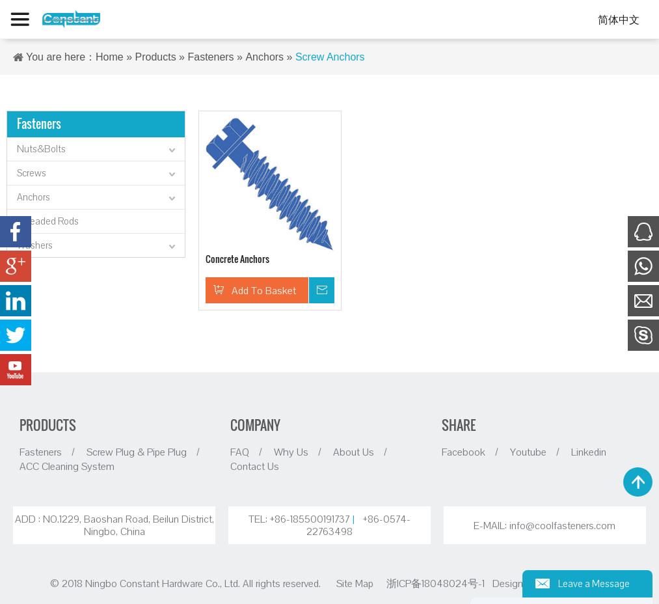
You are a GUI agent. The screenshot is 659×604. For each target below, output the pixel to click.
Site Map (354, 583)
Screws (97, 174)
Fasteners (210, 56)
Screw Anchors (330, 56)
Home (110, 56)
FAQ (239, 451)
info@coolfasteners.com (562, 525)
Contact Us (254, 466)
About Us (353, 451)
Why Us (291, 451)
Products (155, 56)
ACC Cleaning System (67, 466)
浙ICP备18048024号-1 (436, 583)
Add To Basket (264, 290)
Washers (97, 246)
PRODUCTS (48, 425)
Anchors (264, 56)
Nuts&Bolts (97, 150)
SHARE (459, 425)
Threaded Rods (48, 221)
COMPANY (255, 425)
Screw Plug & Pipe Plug (137, 451)
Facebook (463, 451)
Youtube (528, 451)
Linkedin (588, 451)
